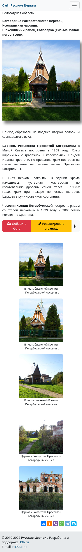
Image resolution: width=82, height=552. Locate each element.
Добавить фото (16, 225)
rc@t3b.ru (19, 547)
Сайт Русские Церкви (19, 5)
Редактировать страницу (51, 225)
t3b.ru (24, 542)
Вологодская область (18, 13)
